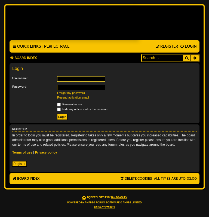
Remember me (69, 104)
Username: (20, 78)
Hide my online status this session (82, 109)
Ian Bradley (119, 197)
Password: (19, 86)
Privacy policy (46, 152)
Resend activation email (73, 97)
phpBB (89, 202)
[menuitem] (55, 46)
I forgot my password (71, 92)
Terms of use (22, 152)
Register (19, 164)
